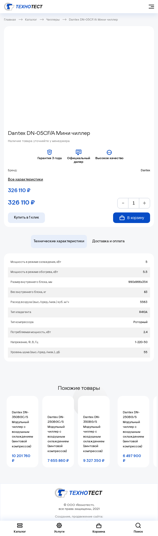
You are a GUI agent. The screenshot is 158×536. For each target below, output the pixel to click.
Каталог (31, 19)
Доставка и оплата (108, 241)
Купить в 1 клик (26, 218)
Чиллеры (53, 19)
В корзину (131, 217)
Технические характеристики (59, 241)
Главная (10, 19)
